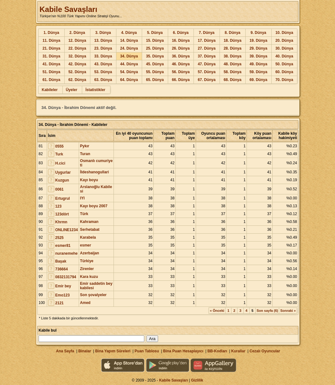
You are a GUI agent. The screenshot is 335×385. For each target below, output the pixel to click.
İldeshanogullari (94, 172)
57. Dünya (206, 72)
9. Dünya (258, 32)
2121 (59, 303)
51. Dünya (51, 72)
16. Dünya (181, 40)
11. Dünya (51, 40)
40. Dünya (284, 56)
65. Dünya (155, 80)
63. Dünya (103, 80)
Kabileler (50, 90)
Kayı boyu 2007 (93, 206)
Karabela (88, 237)
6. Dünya (181, 32)
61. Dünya (51, 80)
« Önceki (217, 310)
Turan (85, 154)
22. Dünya (77, 48)
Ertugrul (62, 198)
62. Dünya (77, 80)
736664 (61, 269)
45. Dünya (155, 64)
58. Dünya (233, 72)
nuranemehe (66, 253)
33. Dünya (103, 56)
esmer (85, 245)
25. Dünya (155, 48)
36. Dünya (181, 56)
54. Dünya (129, 72)
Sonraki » (288, 310)
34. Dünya (129, 56)
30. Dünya (284, 48)
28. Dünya (233, 48)
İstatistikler (95, 90)
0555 (59, 146)
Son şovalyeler (93, 295)
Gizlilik (197, 380)
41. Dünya (51, 64)
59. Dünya (258, 72)
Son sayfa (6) (267, 310)
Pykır (84, 146)
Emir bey (63, 286)
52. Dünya (77, 72)
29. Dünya (258, 48)
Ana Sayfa (65, 351)
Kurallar (238, 351)
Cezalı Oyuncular (264, 351)
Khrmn (61, 222)
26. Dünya (181, 48)
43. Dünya (103, 64)
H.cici (60, 163)
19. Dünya (258, 40)
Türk (84, 214)
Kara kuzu (89, 276)
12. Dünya (77, 40)
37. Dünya (206, 56)
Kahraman (89, 222)
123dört (62, 214)
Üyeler (71, 90)
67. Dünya (206, 80)
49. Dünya (258, 64)
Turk (59, 154)
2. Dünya (77, 32)
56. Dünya (181, 72)
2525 (59, 238)
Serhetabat (89, 229)
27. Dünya (206, 48)
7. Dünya (207, 32)
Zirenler (87, 269)
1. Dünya (51, 32)
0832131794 (65, 277)
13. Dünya (103, 40)
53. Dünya (103, 72)
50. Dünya (284, 64)
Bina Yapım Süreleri (112, 351)
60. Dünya (284, 72)
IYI (82, 198)
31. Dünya (51, 56)
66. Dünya (181, 80)
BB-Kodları (217, 351)
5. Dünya (155, 32)
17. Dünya (206, 40)
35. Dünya (155, 56)
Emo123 (62, 295)
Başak (60, 261)
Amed (85, 303)
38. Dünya (233, 56)
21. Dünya (51, 48)
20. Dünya (284, 40)
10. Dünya (284, 32)
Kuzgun (62, 180)
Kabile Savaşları (68, 9)
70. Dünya (284, 80)
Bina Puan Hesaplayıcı (183, 351)
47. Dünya (206, 64)
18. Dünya (233, 40)
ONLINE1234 (66, 230)
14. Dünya (129, 40)
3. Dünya (103, 32)
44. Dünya (129, 64)
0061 (59, 189)
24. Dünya (129, 48)
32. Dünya (77, 56)
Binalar (84, 351)
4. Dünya (129, 32)
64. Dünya (129, 80)
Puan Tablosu (147, 351)
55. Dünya (155, 72)
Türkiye (86, 261)
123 (58, 206)
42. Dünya (77, 64)
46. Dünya (181, 64)
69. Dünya (258, 80)
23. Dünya (103, 48)
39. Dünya (258, 56)
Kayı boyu (89, 180)
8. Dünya (232, 32)
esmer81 (63, 245)
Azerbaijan (89, 253)
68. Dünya (233, 80)
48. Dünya (233, 64)
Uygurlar (63, 172)
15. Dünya (155, 40)
